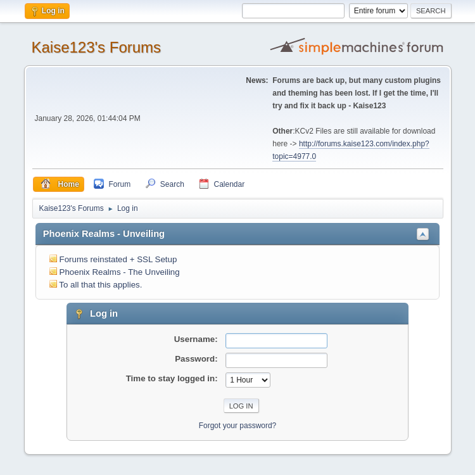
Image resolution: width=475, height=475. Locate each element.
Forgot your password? (238, 425)
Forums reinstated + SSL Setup (118, 259)
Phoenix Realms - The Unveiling (120, 272)
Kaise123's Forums (97, 47)
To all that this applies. (100, 284)
